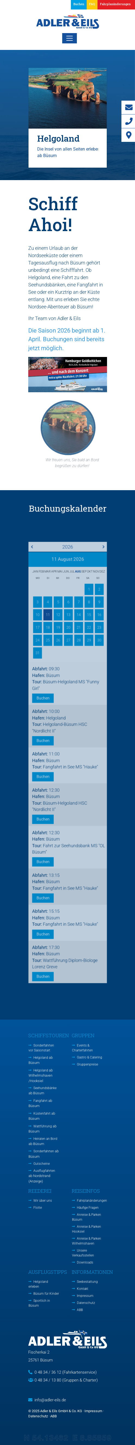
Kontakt (82, 1289)
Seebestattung (87, 1282)
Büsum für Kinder (46, 1294)
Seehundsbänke (42, 1090)
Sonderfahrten (44, 1154)
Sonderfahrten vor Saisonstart (41, 1048)
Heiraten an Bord (43, 1141)
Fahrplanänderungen (92, 1200)
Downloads (85, 1262)
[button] (114, 4)
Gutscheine (41, 1164)
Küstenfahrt (42, 1116)
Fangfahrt (40, 1103)
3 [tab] (76, 176)
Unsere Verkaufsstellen (83, 1253)
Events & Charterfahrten (82, 1048)
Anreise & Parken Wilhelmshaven (86, 1241)
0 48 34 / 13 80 (47, 1380)
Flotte (37, 1208)
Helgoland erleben (38, 1284)
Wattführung (42, 1129)
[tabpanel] (68, 117)
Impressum (85, 1296)
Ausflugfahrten (42, 1176)
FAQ (92, 4)
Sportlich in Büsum (39, 1303)
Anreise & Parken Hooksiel (86, 1229)
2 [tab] (67, 176)
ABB (80, 1310)
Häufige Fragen (88, 1208)
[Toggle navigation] (69, 38)
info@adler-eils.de (50, 1400)
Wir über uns (42, 1200)
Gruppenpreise (87, 1064)
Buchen (78, 4)
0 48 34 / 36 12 (47, 1372)
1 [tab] (59, 176)
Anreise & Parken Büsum (86, 1217)
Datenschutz (86, 1303)
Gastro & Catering (89, 1057)
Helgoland (41, 1060)
